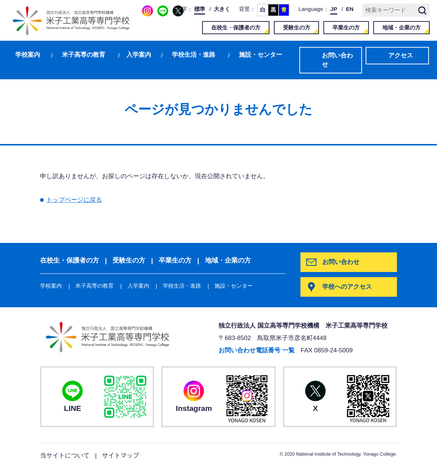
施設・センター (260, 54)
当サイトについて (65, 455)
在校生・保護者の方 (235, 27)
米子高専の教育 (83, 54)
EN (350, 9)
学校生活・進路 (193, 54)
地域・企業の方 (401, 27)
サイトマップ (120, 455)
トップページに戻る (74, 199)
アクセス (400, 55)
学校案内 (27, 54)
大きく (222, 9)
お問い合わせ (337, 60)
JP (333, 9)
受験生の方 (296, 27)
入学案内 (138, 54)
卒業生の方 (346, 27)
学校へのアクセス (347, 286)
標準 (199, 9)
